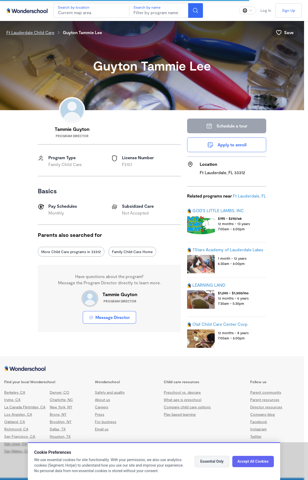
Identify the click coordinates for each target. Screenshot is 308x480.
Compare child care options (187, 407)
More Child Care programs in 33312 (71, 251)
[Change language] (247, 10)
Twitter (255, 436)
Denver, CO (59, 392)
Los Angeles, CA (18, 414)
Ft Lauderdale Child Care (30, 32)
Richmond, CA (16, 429)
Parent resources (264, 399)
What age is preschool (182, 399)
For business (105, 421)
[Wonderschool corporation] (152, 369)
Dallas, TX (58, 429)
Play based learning (180, 414)
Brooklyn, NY (60, 421)
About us (102, 399)
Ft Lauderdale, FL (249, 195)
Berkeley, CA (14, 392)
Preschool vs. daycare (182, 392)
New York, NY (61, 407)
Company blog (262, 414)
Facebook (258, 421)
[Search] (195, 10)
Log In (265, 10)
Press (99, 414)
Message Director (109, 317)
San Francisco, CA (19, 436)
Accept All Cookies (253, 461)
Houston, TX (60, 436)
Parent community (265, 392)
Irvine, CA (12, 399)
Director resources (266, 407)
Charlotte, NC (61, 399)
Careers (101, 407)
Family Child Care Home (132, 251)
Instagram (258, 429)
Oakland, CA (14, 421)
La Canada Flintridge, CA (24, 407)
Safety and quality (110, 392)
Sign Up (288, 10)
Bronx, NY (58, 414)
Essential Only (212, 461)
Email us (102, 429)
